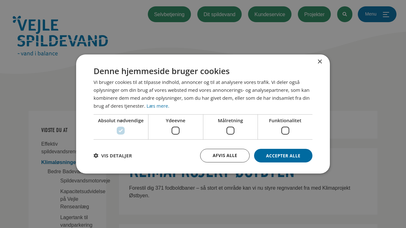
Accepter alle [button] (282, 155)
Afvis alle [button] (223, 155)
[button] (113, 155)
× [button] (319, 61)
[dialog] (203, 114)
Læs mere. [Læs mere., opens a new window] (158, 105)
